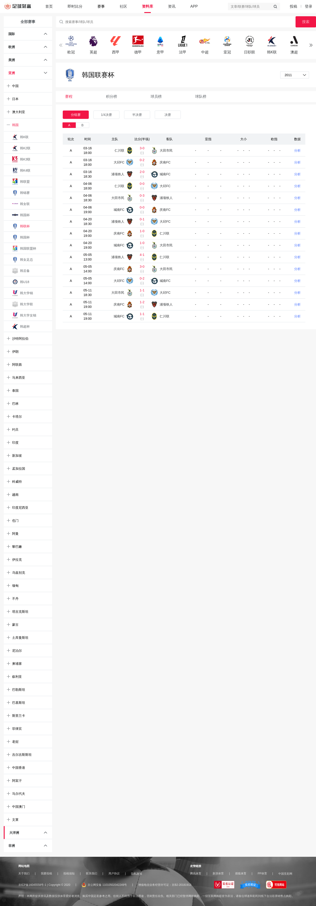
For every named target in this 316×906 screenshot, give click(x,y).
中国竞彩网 (285, 873)
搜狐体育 (240, 873)
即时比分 (75, 6)
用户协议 (114, 873)
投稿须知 (69, 873)
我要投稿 (46, 873)
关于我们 (24, 873)
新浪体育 (218, 873)
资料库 (147, 6)
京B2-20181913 (181, 884)
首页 (49, 6)
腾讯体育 (195, 873)
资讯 (171, 6)
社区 (123, 6)
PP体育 (262, 873)
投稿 (293, 6)
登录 (308, 6)
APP (194, 6)
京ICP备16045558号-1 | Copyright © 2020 (44, 884)
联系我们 (91, 873)
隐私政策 (136, 873)
